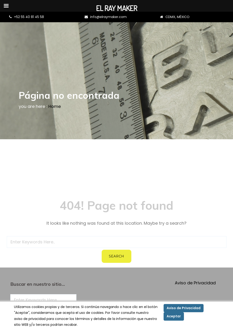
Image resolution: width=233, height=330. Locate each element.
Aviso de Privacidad (195, 283)
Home (54, 106)
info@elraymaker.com (108, 17)
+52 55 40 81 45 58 (29, 17)
